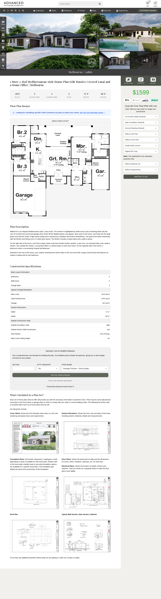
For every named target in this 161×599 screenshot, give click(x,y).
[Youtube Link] (12, 10)
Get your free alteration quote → (92, 113)
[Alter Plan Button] (128, 79)
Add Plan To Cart (141, 177)
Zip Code (15, 364)
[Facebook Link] (15, 10)
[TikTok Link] (19, 10)
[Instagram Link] (8, 10)
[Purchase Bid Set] (153, 79)
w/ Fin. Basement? (44, 364)
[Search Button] (99, 4)
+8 (145, 60)
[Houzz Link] (23, 10)
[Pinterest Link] (4, 10)
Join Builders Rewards (148, 10)
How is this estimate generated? (60, 381)
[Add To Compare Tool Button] (141, 79)
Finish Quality (67, 364)
